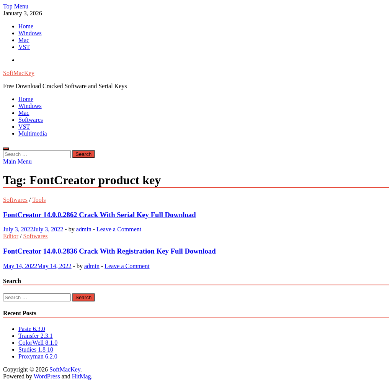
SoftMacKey (18, 73)
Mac (23, 40)
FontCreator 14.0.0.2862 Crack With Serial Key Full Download (99, 215)
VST (24, 47)
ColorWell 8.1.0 (37, 342)
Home (25, 26)
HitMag (81, 376)
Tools (39, 199)
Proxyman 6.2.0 (37, 356)
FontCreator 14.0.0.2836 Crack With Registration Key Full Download (109, 251)
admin (83, 229)
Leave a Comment (118, 229)
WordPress (47, 376)
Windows (30, 33)
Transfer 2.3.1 (35, 335)
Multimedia (32, 133)
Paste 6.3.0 (31, 329)
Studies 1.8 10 (35, 349)
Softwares (30, 119)
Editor (10, 236)
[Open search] (6, 148)
